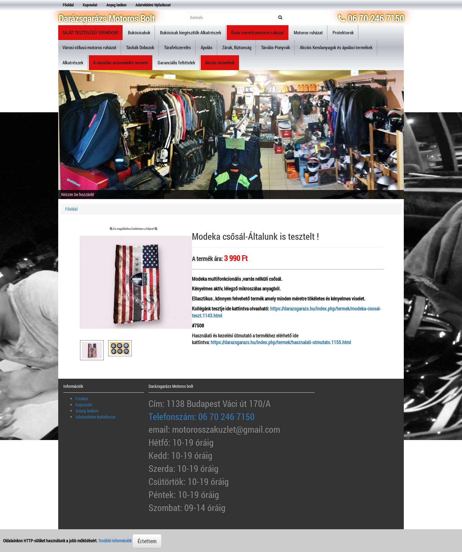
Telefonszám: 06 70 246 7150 (202, 416)
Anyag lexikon (116, 4)
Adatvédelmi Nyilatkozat (153, 4)
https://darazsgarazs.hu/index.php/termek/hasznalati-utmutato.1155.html (281, 342)
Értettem (147, 541)
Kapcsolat (90, 4)
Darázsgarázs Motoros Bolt (107, 18)
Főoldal (68, 4)
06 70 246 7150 (371, 18)
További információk (115, 541)
